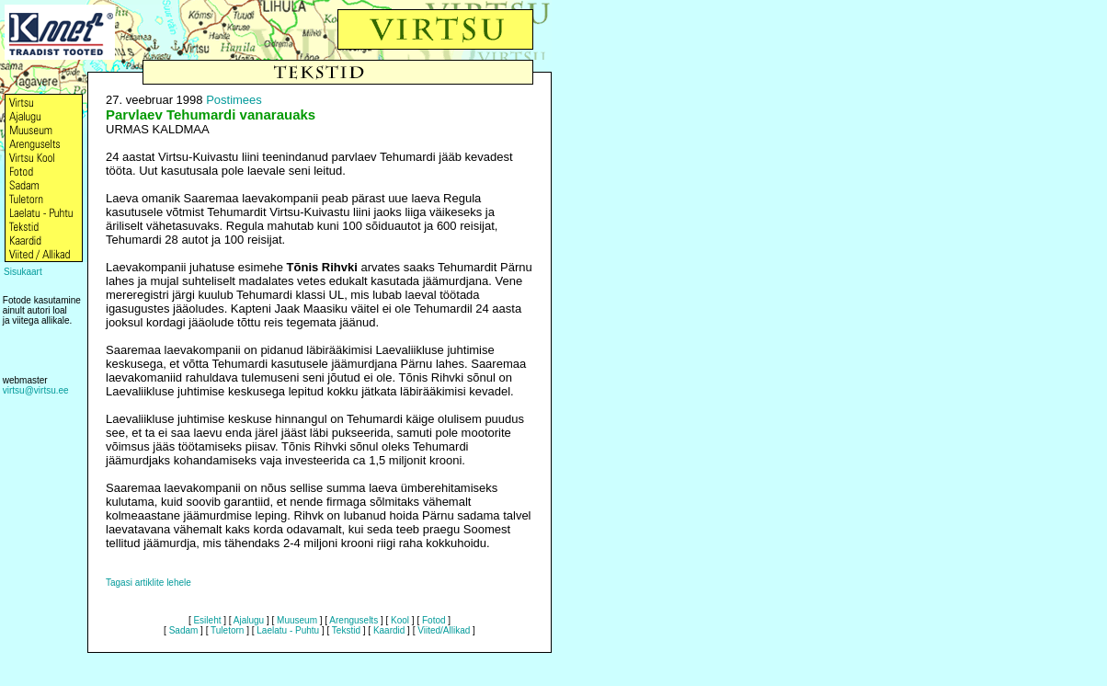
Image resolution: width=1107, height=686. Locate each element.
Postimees (234, 100)
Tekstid (346, 630)
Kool (400, 620)
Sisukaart (23, 272)
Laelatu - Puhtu (288, 630)
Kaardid (389, 630)
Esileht (207, 620)
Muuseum (297, 620)
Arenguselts (353, 620)
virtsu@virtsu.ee (36, 390)
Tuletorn (227, 630)
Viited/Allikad (443, 630)
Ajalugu (249, 620)
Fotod (434, 620)
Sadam (184, 630)
